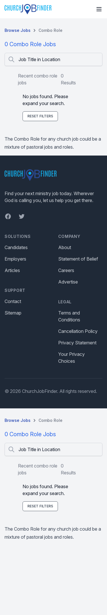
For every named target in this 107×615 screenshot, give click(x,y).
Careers (66, 270)
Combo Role (50, 30)
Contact (13, 301)
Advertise (68, 282)
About (64, 247)
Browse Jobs (18, 30)
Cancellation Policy (78, 331)
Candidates (16, 247)
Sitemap (13, 313)
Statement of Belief (78, 259)
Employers (15, 259)
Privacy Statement (77, 343)
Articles (12, 270)
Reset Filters (40, 116)
